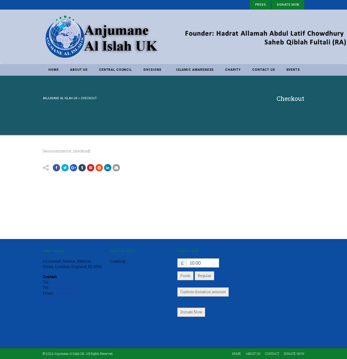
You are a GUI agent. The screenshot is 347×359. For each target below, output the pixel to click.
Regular (204, 275)
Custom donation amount (203, 291)
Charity (233, 70)
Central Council (115, 70)
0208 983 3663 (61, 287)
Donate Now (288, 4)
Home (53, 70)
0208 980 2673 (61, 282)
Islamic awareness (195, 70)
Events (293, 70)
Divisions (154, 70)
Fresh (185, 275)
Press (260, 4)
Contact (272, 353)
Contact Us (263, 70)
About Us (79, 70)
